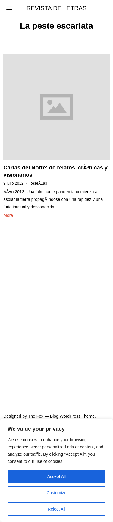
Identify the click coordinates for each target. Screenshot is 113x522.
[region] (56, 470)
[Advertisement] (56, 286)
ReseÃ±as (38, 183)
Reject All (56, 509)
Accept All (56, 476)
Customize (56, 492)
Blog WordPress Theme (72, 416)
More (8, 215)
